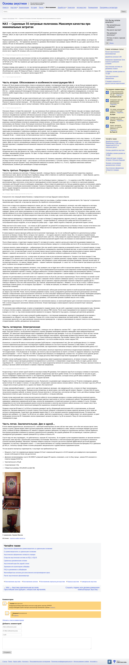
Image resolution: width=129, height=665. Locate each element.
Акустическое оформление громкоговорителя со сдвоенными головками (28, 548)
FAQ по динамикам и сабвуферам (15, 569)
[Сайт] (12, 635)
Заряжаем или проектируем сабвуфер (16, 566)
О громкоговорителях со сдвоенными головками (20, 551)
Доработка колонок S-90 (113, 57)
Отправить (7, 652)
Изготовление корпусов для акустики (52, 581)
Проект (121, 662)
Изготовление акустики (12, 581)
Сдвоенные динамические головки (15, 560)
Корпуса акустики (73, 581)
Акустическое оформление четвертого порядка (19, 554)
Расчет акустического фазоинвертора (16, 575)
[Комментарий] (47, 643)
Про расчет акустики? (114, 30)
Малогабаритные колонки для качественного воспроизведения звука (27, 572)
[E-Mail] (12, 631)
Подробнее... (119, 95)
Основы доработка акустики (115, 150)
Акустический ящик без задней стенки (16, 563)
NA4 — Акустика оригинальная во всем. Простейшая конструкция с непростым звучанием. (25, 588)
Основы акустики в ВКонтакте (110, 662)
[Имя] (12, 627)
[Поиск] (64, 11)
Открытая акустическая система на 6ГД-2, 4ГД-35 (20, 557)
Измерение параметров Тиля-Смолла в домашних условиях (115, 61)
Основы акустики (15, 3)
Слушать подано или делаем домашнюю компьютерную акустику (83, 588)
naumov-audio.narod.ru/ (17, 538)
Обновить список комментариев (13, 620)
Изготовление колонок (30, 581)
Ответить (52, 607)
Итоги (111, 43)
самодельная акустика (89, 581)
